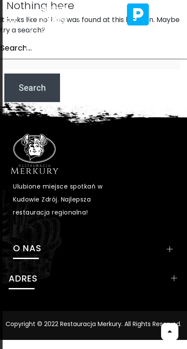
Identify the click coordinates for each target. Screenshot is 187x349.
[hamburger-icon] (12, 18)
